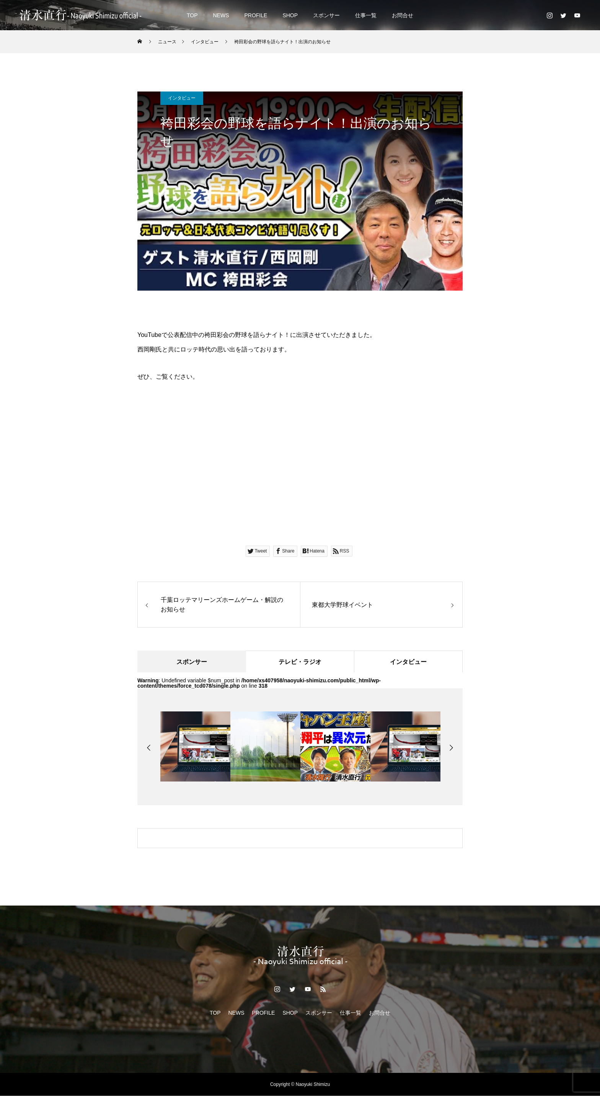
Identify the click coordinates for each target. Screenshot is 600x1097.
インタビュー (182, 98)
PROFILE (255, 15)
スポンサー (326, 15)
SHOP (290, 15)
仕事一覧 (366, 15)
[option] (195, 748)
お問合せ (402, 15)
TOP (192, 15)
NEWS (221, 15)
